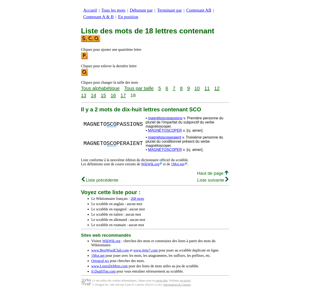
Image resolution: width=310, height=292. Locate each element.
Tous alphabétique (100, 88)
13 (83, 95)
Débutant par (141, 10)
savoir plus (162, 280)
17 (123, 95)
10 (197, 88)
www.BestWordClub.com (110, 250)
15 (103, 95)
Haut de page (212, 173)
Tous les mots (113, 10)
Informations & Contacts (177, 284)
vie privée (185, 280)
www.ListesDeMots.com (109, 266)
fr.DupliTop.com (103, 271)
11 (207, 88)
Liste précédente (100, 180)
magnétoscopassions (165, 118)
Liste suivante (212, 180)
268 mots (137, 199)
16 (113, 95)
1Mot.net (177, 164)
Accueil (90, 10)
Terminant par (169, 10)
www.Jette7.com (145, 250)
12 (216, 88)
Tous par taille (139, 88)
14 (93, 95)
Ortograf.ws (100, 261)
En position (128, 16)
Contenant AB (198, 10)
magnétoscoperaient (164, 137)
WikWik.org (150, 164)
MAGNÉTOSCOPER (165, 130)
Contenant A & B (98, 16)
